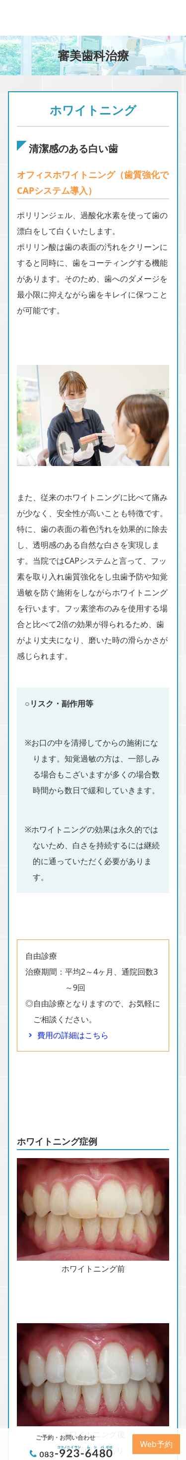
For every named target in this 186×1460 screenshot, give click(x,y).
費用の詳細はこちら (73, 1035)
